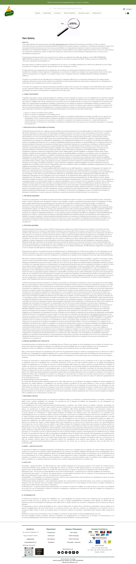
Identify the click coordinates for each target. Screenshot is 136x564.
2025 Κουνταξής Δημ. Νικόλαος (61, 560)
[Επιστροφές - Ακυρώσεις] (74, 542)
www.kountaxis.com (61, 44)
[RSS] (77, 552)
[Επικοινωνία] (51, 536)
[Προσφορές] (51, 542)
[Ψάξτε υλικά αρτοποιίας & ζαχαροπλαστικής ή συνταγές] (67, 8)
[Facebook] (58, 552)
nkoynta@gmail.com (43, 61)
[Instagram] (66, 552)
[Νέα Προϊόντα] (51, 539)
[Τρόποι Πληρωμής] (73, 536)
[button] (127, 13)
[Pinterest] (69, 552)
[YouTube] (62, 552)
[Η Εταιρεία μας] (51, 533)
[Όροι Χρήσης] (73, 533)
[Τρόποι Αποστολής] (73, 539)
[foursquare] (73, 552)
